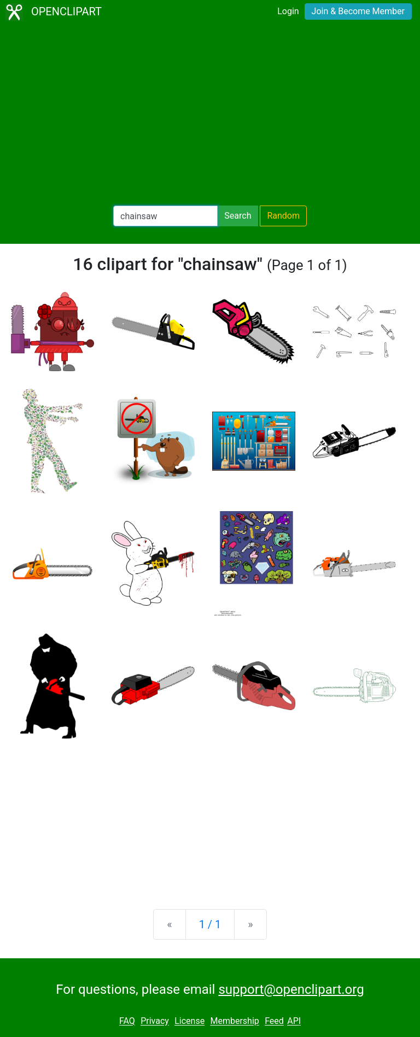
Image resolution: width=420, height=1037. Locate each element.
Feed (274, 1021)
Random (283, 215)
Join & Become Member (358, 11)
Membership (234, 1021)
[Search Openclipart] (165, 216)
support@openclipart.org (291, 989)
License (189, 1021)
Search (237, 215)
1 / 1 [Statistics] (210, 924)
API (294, 1021)
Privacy (155, 1021)
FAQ (127, 1021)
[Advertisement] (210, 114)
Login (288, 11)
